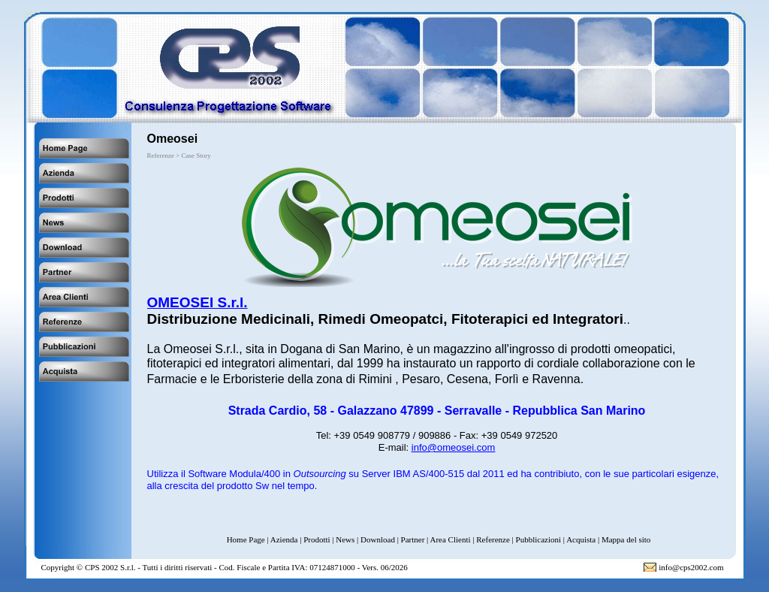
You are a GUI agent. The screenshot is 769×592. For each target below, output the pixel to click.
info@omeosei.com (453, 447)
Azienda (284, 539)
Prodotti (316, 539)
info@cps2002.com (691, 567)
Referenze (493, 539)
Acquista (581, 539)
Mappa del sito (626, 539)
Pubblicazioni (539, 539)
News (345, 539)
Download (377, 539)
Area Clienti (450, 539)
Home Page (246, 539)
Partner (413, 539)
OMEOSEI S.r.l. (197, 302)
